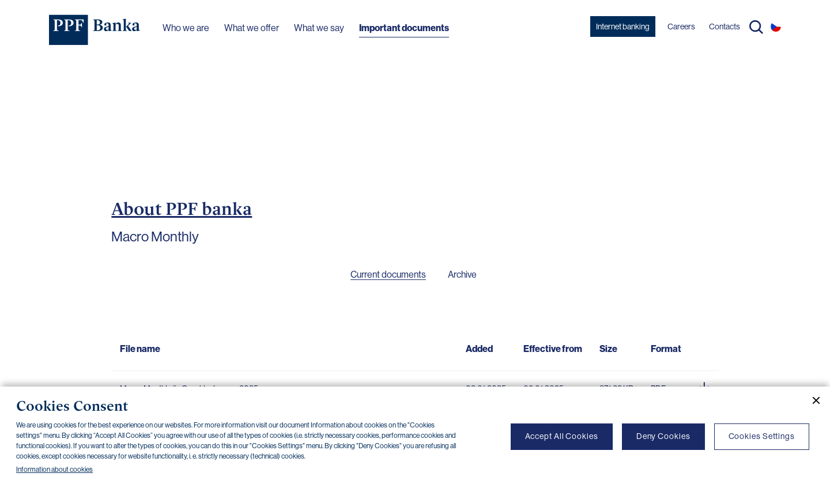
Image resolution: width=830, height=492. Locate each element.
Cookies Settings (762, 436)
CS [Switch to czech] (776, 26)
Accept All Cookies (561, 436)
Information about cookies (54, 469)
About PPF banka (181, 208)
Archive (462, 274)
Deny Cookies (663, 436)
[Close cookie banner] (811, 400)
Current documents (388, 274)
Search (756, 27)
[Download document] (704, 385)
